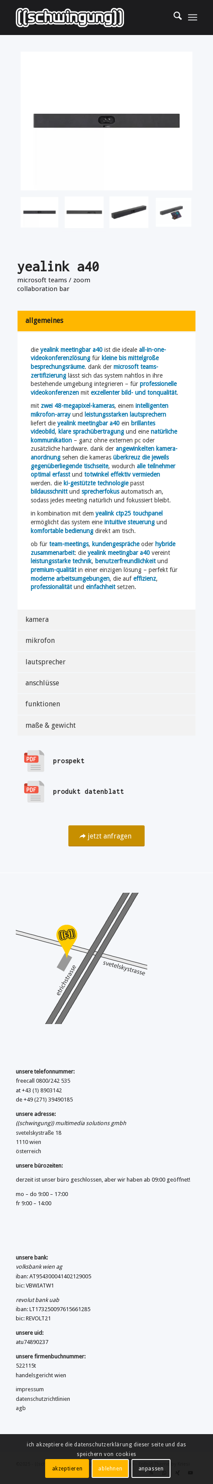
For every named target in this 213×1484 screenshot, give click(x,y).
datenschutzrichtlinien (43, 1399)
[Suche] (173, 17)
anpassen (151, 1469)
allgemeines (44, 320)
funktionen (42, 704)
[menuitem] (173, 17)
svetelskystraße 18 (38, 1133)
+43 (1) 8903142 (42, 1090)
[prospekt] (34, 761)
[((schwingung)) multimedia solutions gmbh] (88, 17)
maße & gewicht (50, 725)
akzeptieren (67, 1469)
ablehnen (110, 1469)
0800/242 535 (53, 1080)
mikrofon (40, 640)
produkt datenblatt (88, 791)
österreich (28, 1151)
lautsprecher (45, 662)
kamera (37, 619)
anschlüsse (42, 683)
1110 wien (28, 1142)
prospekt (69, 761)
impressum (30, 1389)
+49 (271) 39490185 (48, 1099)
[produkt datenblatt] (34, 792)
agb (21, 1408)
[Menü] (192, 17)
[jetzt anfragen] (106, 835)
